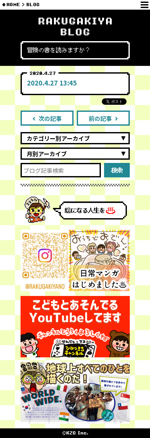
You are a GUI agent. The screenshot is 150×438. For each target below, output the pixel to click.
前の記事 (103, 118)
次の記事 (47, 118)
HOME (13, 4)
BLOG (33, 4)
